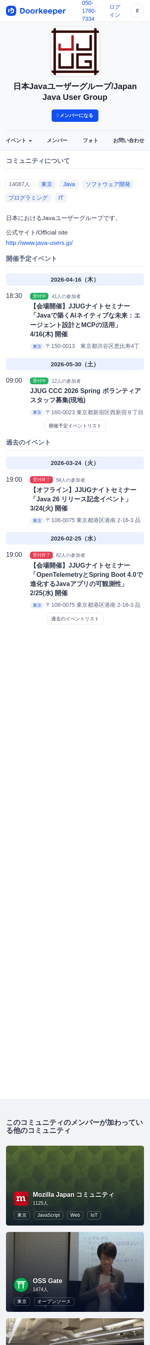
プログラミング (28, 198)
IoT (93, 1215)
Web (75, 1215)
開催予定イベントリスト (75, 426)
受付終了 (41, 479)
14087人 (19, 184)
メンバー (57, 140)
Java (69, 184)
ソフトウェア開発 (108, 184)
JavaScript (48, 1215)
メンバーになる (75, 115)
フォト (90, 140)
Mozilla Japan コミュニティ (73, 1194)
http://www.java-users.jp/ (39, 242)
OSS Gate (47, 1280)
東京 (46, 184)
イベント (19, 140)
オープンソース (54, 1301)
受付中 (39, 296)
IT (60, 198)
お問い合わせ (128, 140)
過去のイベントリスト (75, 619)
